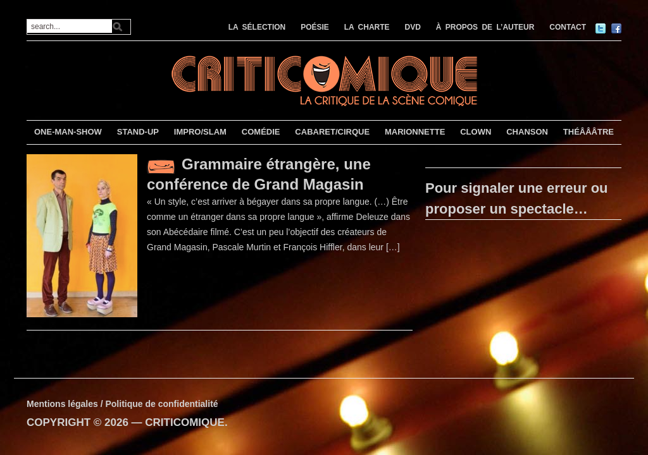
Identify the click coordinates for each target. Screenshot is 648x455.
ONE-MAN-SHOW (68, 131)
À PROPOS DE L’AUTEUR (485, 27)
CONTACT (567, 27)
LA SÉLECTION (257, 27)
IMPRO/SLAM (200, 131)
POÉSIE (315, 27)
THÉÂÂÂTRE (588, 131)
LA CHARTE (367, 27)
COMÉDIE (261, 131)
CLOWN (475, 131)
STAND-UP (138, 131)
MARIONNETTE (415, 131)
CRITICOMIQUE (185, 422)
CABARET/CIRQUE (332, 131)
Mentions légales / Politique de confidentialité (122, 404)
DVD (413, 27)
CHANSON (527, 131)
